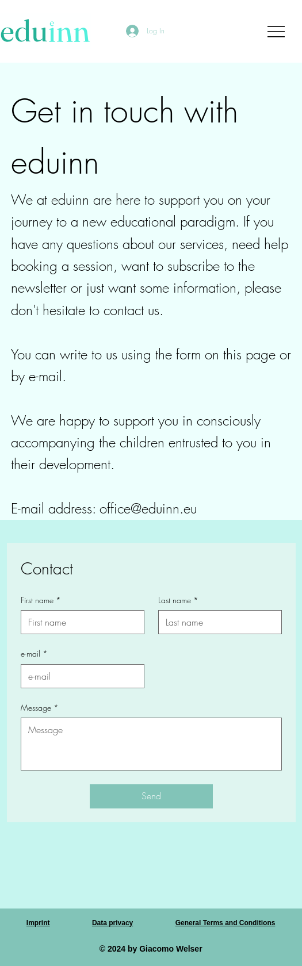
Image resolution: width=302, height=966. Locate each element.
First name (41, 600)
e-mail (34, 654)
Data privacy (112, 923)
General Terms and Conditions (225, 923)
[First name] (79, 622)
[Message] (151, 744)
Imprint (38, 923)
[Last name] (216, 622)
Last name (178, 600)
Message (40, 708)
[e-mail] (79, 676)
